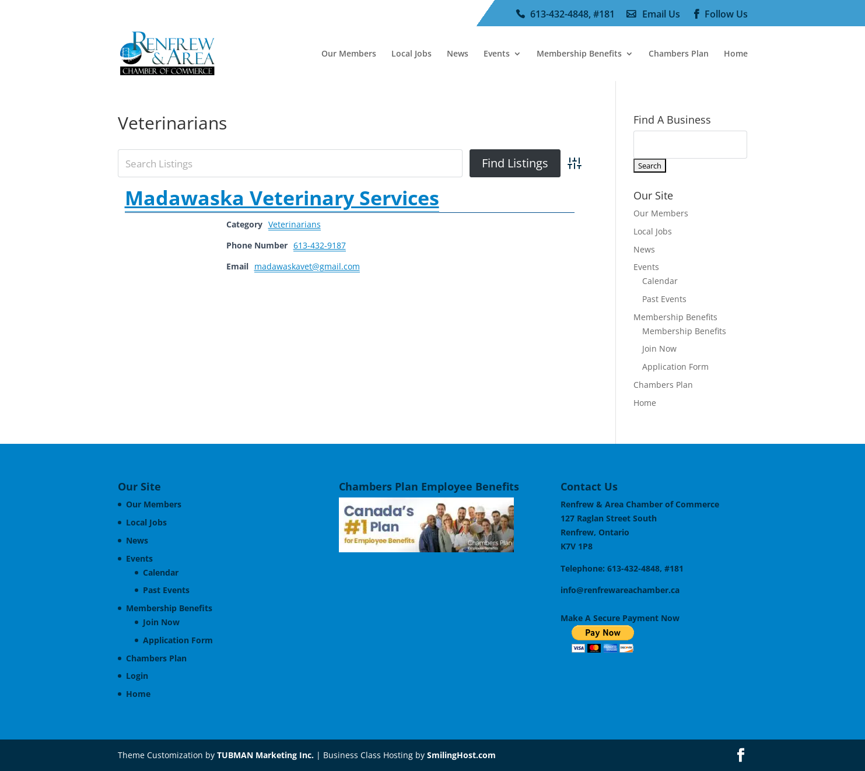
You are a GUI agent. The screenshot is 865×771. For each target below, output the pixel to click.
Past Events (664, 298)
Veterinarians (294, 224)
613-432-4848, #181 (572, 14)
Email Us (661, 14)
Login (137, 675)
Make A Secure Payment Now (620, 617)
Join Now (659, 348)
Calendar (660, 280)
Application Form (675, 366)
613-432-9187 (319, 245)
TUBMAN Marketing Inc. (265, 755)
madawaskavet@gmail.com (307, 266)
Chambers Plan (679, 54)
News (457, 54)
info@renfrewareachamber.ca (620, 589)
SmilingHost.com (461, 755)
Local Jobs (411, 54)
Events (497, 54)
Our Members (348, 54)
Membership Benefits (579, 54)
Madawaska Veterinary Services (282, 197)
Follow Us (726, 14)
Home (736, 54)
